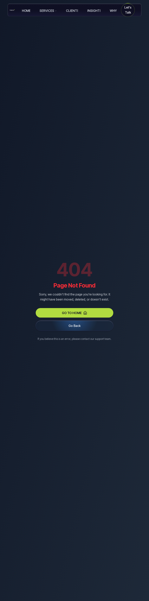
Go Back (74, 326)
